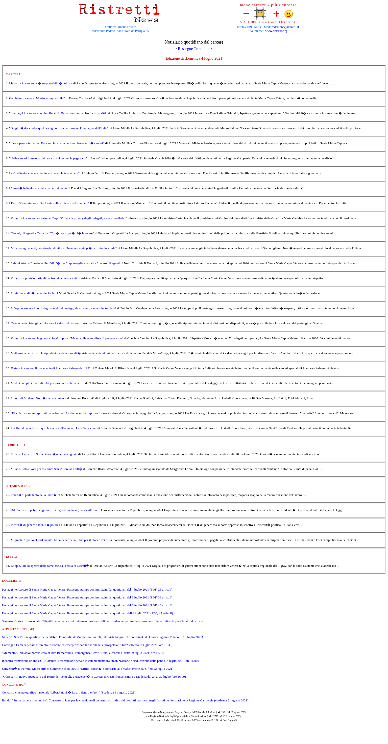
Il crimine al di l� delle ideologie (33, 293)
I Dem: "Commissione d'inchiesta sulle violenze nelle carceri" (49, 203)
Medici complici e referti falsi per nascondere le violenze (47, 383)
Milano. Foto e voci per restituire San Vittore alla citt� (46, 469)
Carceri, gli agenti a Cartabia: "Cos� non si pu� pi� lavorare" (52, 233)
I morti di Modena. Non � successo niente (38, 398)
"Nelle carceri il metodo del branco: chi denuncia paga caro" (48, 158)
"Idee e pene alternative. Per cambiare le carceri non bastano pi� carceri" (56, 143)
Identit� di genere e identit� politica (35, 525)
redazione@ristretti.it (285, 27)
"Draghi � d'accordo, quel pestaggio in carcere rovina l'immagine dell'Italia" (59, 128)
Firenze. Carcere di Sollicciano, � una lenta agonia (44, 454)
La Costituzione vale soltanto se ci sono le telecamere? (44, 173)
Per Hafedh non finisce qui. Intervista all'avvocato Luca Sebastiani (54, 428)
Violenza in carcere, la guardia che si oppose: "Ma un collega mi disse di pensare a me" (67, 338)
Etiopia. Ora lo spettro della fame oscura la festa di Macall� (50, 566)
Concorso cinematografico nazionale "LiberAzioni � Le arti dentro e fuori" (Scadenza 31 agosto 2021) (68, 692)
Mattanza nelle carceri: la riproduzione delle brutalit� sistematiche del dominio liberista (68, 353)
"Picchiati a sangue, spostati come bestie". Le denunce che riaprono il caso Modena (64, 413)
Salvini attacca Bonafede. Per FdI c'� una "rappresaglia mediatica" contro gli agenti (65, 263)
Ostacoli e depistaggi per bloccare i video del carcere (45, 323)
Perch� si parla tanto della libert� (34, 495)
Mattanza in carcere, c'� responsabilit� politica (40, 83)
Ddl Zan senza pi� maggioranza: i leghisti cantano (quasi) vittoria (54, 510)
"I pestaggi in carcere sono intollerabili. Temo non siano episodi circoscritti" (58, 113)
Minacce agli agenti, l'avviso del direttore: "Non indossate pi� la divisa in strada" (64, 248)
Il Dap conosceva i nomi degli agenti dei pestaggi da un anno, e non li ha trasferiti (63, 308)
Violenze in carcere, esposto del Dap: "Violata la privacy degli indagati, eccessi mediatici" (69, 218)
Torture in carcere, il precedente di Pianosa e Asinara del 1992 (51, 368)
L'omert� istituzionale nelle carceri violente (38, 188)
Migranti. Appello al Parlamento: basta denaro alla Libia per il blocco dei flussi (62, 540)
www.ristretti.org (276, 31)
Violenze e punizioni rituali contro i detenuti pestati (44, 278)
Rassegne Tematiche (194, 49)
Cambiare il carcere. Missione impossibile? (37, 98)
